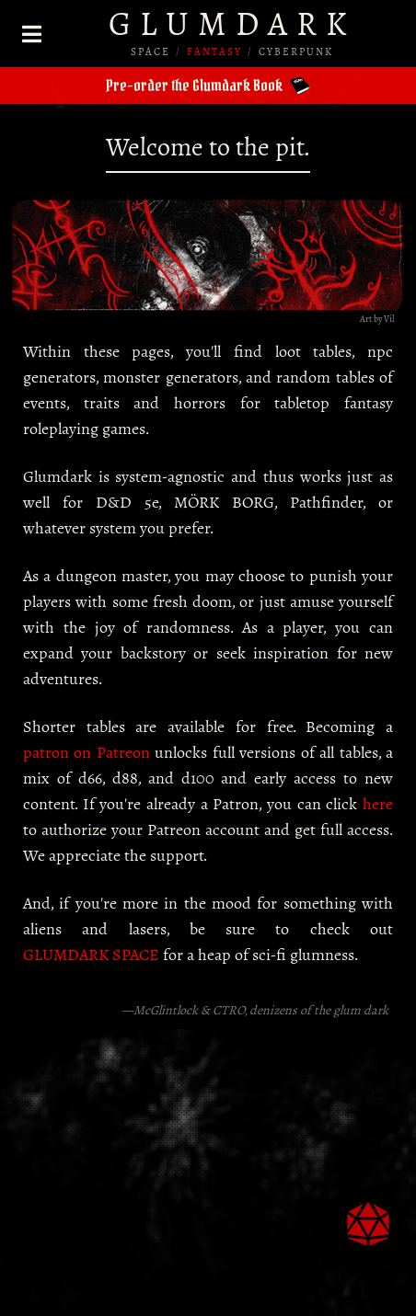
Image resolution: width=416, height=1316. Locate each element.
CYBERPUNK (296, 52)
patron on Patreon (86, 752)
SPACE (150, 52)
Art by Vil (377, 319)
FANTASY (214, 52)
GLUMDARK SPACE (91, 954)
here (378, 804)
